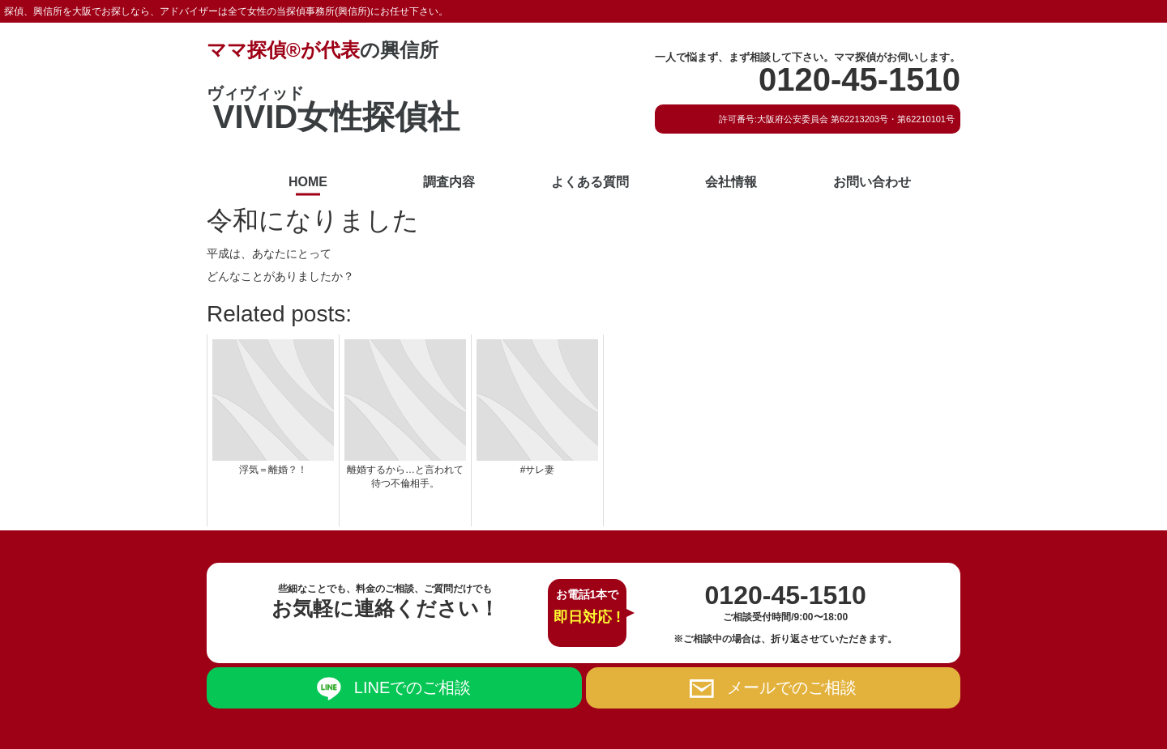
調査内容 (449, 182)
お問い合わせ (872, 182)
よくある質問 (590, 182)
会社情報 (731, 182)
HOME (308, 182)
